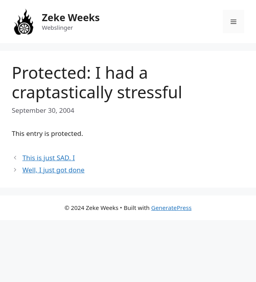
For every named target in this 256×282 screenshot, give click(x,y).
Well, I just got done (53, 169)
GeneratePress (171, 208)
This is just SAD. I (48, 157)
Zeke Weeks (71, 17)
